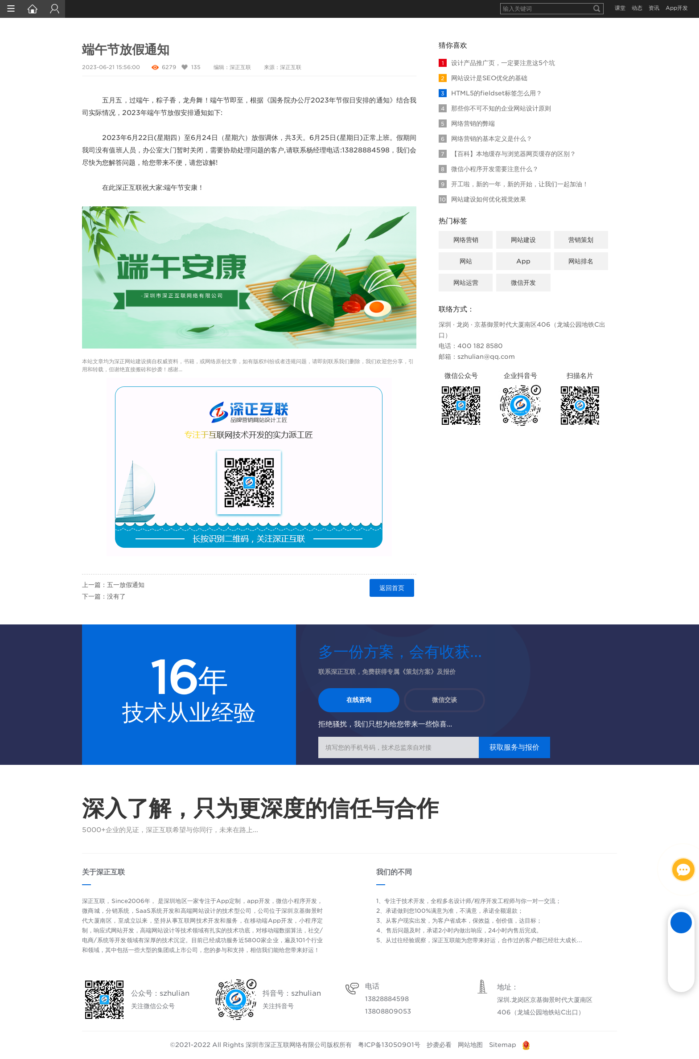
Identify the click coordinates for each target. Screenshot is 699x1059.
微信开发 (523, 282)
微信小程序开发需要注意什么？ (489, 169)
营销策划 (580, 239)
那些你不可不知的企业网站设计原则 (495, 108)
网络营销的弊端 (467, 123)
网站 (466, 261)
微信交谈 (444, 700)
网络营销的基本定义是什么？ (485, 139)
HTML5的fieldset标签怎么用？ (490, 93)
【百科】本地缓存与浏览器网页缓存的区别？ (507, 154)
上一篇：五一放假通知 (113, 584)
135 (196, 67)
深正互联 (240, 67)
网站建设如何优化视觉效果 (482, 199)
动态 (637, 7)
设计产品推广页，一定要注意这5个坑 (497, 63)
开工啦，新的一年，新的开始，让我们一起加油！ (513, 184)
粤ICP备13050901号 (389, 1044)
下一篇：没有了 (104, 596)
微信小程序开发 (296, 901)
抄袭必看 (439, 1044)
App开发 (677, 7)
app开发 (258, 901)
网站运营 (465, 282)
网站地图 (470, 1044)
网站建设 (135, 361)
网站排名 (580, 261)
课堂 (620, 7)
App (523, 261)
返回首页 (391, 587)
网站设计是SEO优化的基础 (483, 78)
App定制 (228, 901)
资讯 (654, 7)
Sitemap (502, 1044)
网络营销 (465, 239)
